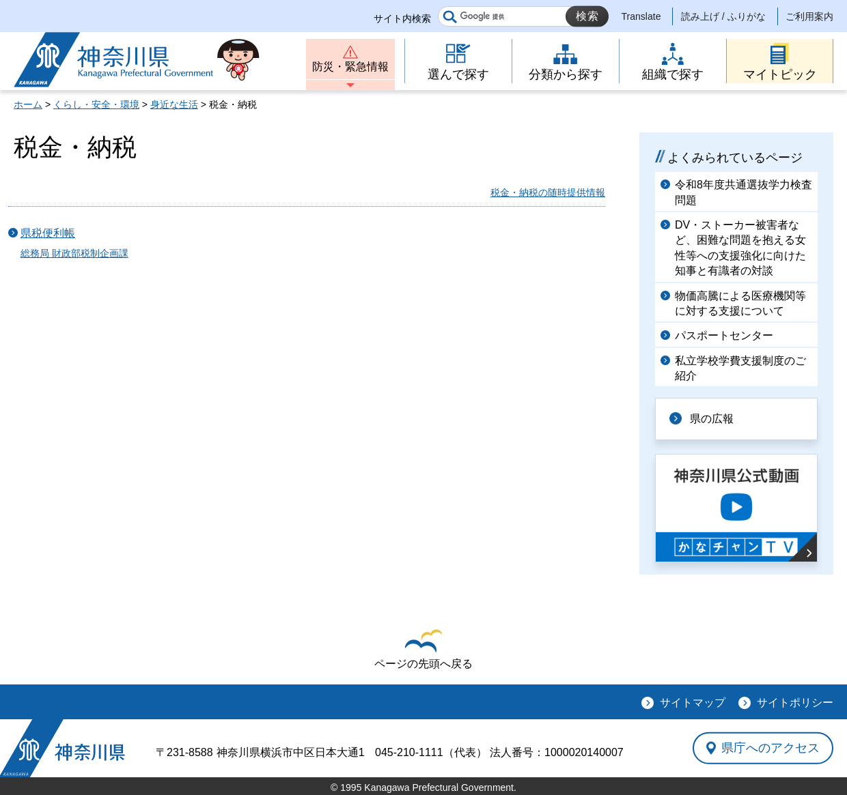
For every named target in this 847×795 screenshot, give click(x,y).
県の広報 (712, 418)
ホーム (28, 104)
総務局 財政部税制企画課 (74, 253)
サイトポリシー (795, 702)
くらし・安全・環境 (96, 104)
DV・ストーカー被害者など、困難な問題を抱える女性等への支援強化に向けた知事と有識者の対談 (740, 247)
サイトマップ (692, 702)
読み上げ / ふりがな (723, 16)
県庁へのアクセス (770, 748)
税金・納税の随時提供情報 (547, 192)
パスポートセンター (724, 335)
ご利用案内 (809, 16)
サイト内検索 (402, 18)
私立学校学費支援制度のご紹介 (740, 368)
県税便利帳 (47, 233)
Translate (641, 16)
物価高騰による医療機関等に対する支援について (740, 303)
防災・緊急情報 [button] (350, 66)
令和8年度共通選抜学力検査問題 (743, 192)
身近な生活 (174, 104)
